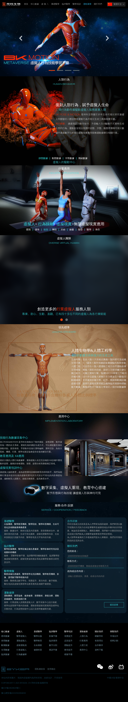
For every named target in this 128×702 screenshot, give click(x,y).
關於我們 (98, 4)
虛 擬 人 (45, 4)
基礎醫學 (55, 4)
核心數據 (35, 4)
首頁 (26, 4)
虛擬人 (20, 631)
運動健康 (87, 4)
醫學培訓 (77, 4)
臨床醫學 (66, 4)
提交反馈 (114, 605)
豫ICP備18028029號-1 (10, 688)
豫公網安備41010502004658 (13, 693)
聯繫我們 (114, 631)
